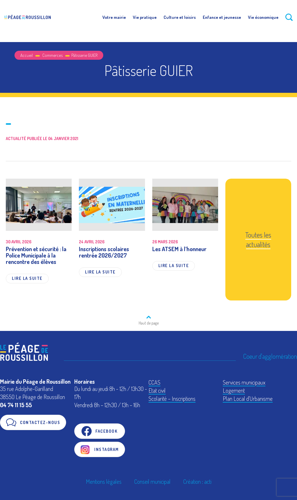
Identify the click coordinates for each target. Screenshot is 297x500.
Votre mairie (114, 17)
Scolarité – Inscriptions (171, 398)
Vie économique (263, 17)
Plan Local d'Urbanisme (248, 398)
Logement (234, 390)
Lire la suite (27, 278)
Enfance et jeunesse (222, 17)
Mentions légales (104, 481)
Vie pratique (145, 17)
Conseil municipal (152, 481)
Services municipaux (244, 382)
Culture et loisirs (180, 17)
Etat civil (157, 390)
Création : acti (197, 481)
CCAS (154, 382)
